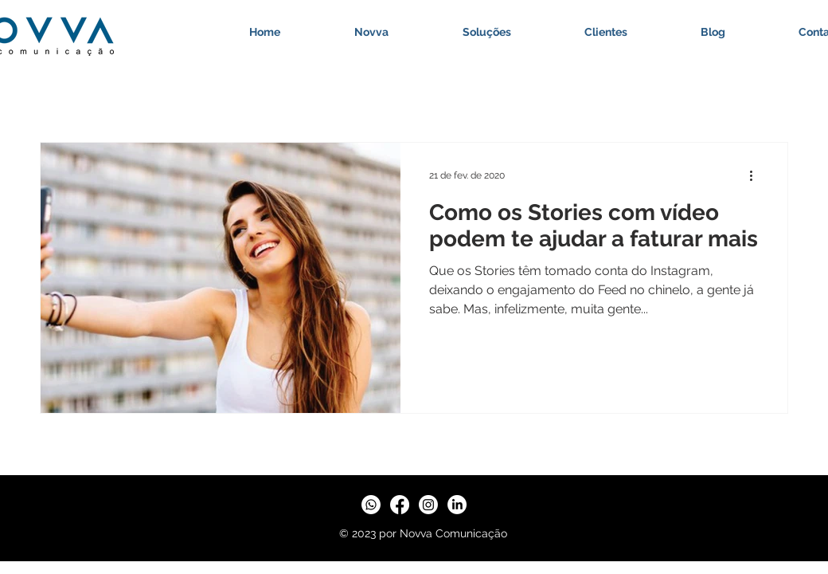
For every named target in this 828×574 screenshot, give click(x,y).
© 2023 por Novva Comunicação (423, 533)
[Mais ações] (756, 175)
